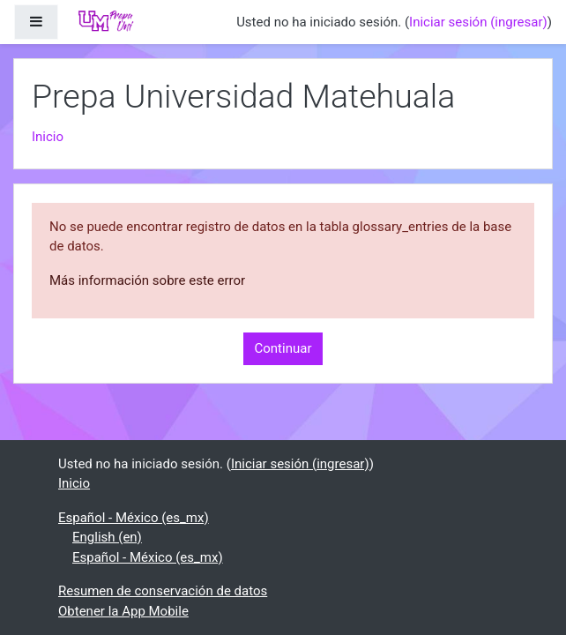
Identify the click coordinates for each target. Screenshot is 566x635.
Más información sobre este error (147, 280)
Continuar (283, 348)
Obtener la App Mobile (123, 611)
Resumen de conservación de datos (162, 591)
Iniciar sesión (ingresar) (478, 22)
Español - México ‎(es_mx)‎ (133, 518)
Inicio (47, 137)
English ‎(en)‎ (107, 537)
